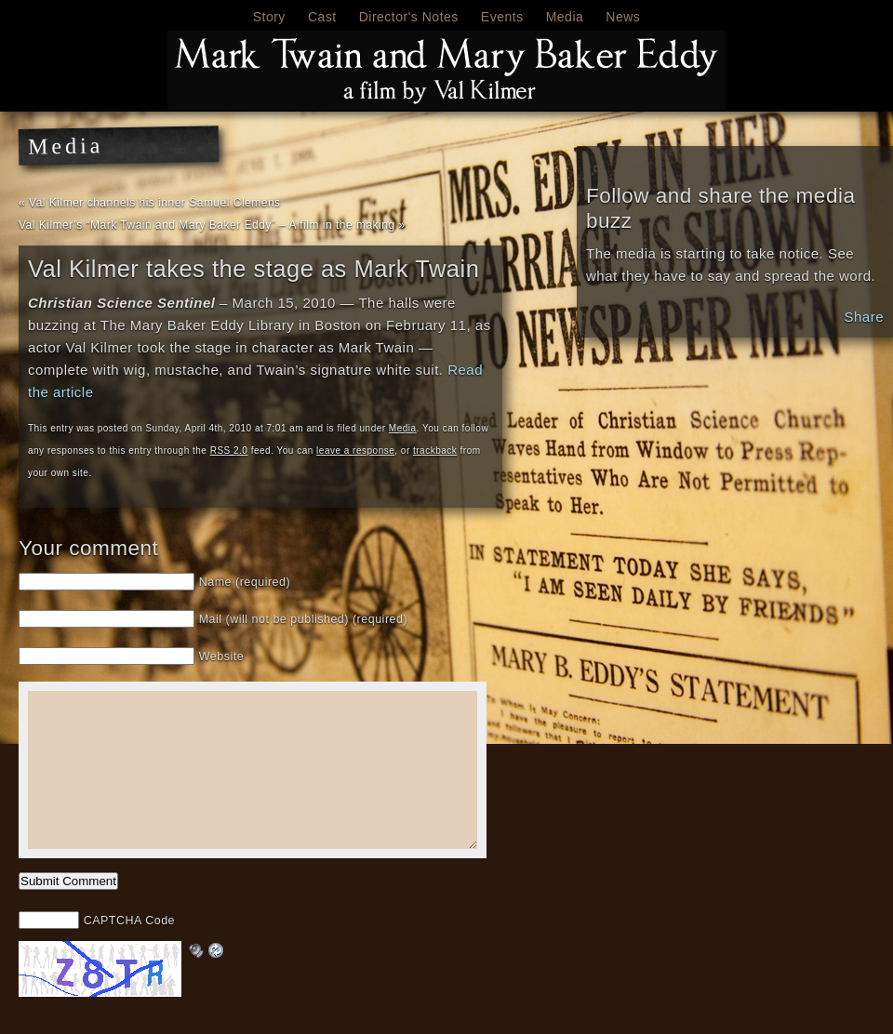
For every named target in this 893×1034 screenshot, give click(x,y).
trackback (435, 450)
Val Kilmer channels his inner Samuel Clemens (155, 202)
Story (269, 16)
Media (565, 16)
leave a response (355, 450)
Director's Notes (409, 16)
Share (864, 317)
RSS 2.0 (229, 450)
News (623, 16)
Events (502, 16)
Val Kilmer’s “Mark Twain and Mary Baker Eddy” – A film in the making (207, 225)
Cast (322, 16)
